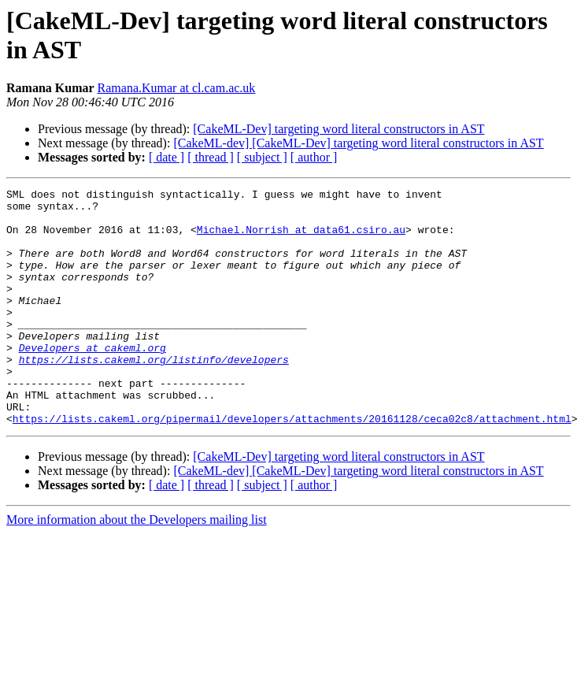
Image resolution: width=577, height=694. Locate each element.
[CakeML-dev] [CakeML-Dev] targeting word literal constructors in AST (358, 143)
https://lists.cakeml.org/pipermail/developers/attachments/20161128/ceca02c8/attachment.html (292, 465)
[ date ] (166, 157)
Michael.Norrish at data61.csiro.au (301, 239)
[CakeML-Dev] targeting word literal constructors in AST (338, 128)
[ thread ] (210, 157)
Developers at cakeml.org (92, 380)
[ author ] (314, 157)
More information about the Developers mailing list (136, 566)
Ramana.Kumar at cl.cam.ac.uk (177, 88)
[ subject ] (262, 157)
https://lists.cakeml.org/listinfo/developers (154, 395)
